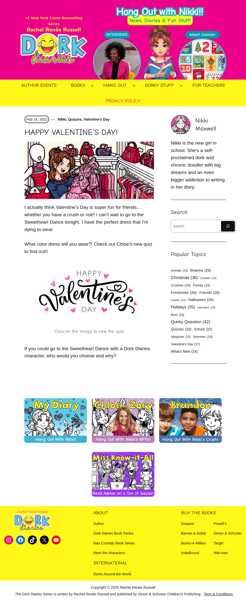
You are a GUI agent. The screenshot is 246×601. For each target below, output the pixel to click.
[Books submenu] (92, 85)
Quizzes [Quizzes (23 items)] (181, 329)
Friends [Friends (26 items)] (209, 292)
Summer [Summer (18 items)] (203, 337)
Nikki (61, 119)
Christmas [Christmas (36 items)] (184, 278)
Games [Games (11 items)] (178, 300)
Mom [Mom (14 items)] (177, 315)
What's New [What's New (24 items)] (184, 351)
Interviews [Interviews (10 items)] (206, 307)
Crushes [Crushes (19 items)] (181, 285)
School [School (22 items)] (203, 329)
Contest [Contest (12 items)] (208, 278)
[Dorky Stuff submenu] (181, 85)
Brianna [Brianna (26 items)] (200, 270)
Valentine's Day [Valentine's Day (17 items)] (185, 344)
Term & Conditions (218, 594)
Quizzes (74, 119)
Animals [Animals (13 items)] (179, 270)
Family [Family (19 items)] (201, 285)
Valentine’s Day (97, 119)
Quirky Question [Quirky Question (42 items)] (190, 322)
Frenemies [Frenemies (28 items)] (184, 293)
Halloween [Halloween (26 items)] (201, 299)
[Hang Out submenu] (133, 85)
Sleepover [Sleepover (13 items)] (181, 337)
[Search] (228, 226)
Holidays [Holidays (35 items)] (183, 307)
